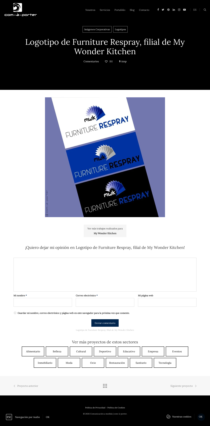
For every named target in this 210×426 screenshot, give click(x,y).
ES (194, 9)
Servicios (105, 10)
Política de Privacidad (95, 407)
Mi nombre (20, 295)
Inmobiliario (45, 362)
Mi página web (145, 295)
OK (48, 417)
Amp (123, 61)
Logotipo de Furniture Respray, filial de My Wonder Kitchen (105, 46)
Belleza (57, 351)
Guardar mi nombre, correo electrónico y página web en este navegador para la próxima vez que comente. (74, 313)
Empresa (153, 351)
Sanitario (141, 362)
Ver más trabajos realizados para (105, 231)
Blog (132, 10)
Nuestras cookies (181, 416)
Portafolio (119, 10)
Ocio (93, 362)
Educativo (129, 351)
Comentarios (91, 61)
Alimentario (33, 351)
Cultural (81, 351)
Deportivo (105, 351)
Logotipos (120, 29)
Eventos (177, 351)
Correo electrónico (87, 295)
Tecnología (165, 362)
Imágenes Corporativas (97, 29)
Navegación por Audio (27, 417)
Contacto (144, 10)
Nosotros (90, 10)
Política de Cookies (116, 407)
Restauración (117, 362)
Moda (69, 362)
